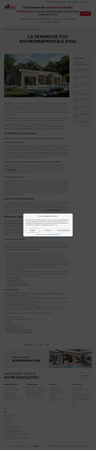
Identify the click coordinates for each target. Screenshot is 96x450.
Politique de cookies (41, 234)
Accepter (32, 230)
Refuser (48, 230)
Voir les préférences (63, 230)
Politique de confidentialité (53, 234)
